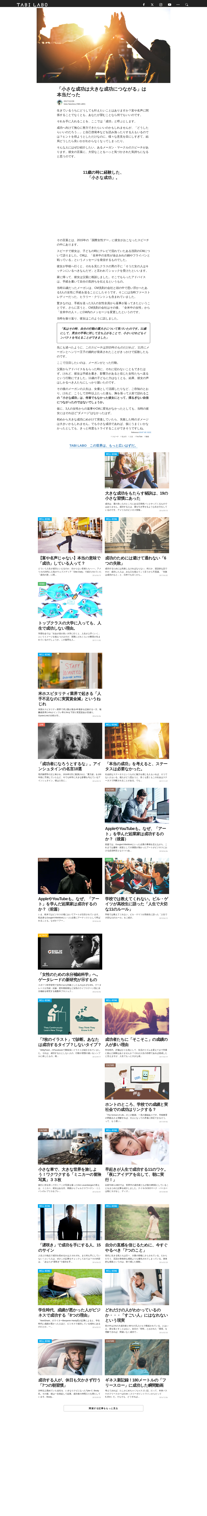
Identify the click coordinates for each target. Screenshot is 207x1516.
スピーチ (115, 438)
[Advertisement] (103, 1471)
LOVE (41, 726)
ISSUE (42, 586)
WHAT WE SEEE (145, 434)
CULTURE (110, 791)
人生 (131, 438)
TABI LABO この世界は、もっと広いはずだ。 (103, 447)
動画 (147, 438)
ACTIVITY (43, 937)
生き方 (124, 438)
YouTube (139, 438)
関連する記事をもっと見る (103, 1410)
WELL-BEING (111, 456)
